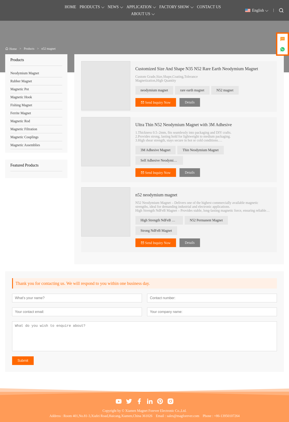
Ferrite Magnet (20, 113)
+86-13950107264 (227, 416)
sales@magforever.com (183, 416)
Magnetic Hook (21, 97)
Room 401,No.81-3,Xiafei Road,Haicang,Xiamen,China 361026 (108, 416)
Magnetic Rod (20, 121)
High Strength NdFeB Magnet (161, 220)
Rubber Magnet (21, 81)
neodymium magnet (154, 90)
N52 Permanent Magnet (206, 220)
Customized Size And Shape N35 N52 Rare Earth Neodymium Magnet (196, 68)
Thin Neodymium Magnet (201, 150)
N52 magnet (224, 90)
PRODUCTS (90, 7)
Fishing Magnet (21, 105)
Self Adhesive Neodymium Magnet (162, 160)
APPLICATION (139, 7)
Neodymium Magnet (24, 73)
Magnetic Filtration (23, 129)
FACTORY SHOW (174, 7)
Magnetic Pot (19, 89)
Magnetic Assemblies (25, 145)
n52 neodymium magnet (156, 194)
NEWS (113, 7)
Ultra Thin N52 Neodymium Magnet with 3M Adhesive (183, 124)
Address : (56, 416)
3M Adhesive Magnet (156, 150)
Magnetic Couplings (24, 137)
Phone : (208, 416)
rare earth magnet (192, 90)
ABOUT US (140, 14)
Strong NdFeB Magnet (156, 230)
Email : (161, 416)
